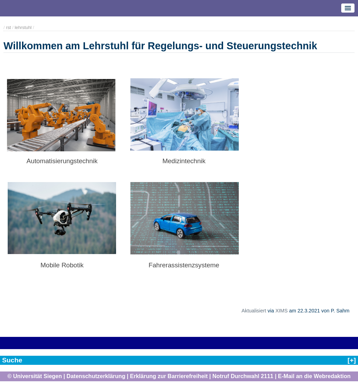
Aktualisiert (254, 310)
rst (8, 27)
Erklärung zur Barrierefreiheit (169, 376)
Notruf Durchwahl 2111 (242, 376)
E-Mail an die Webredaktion (314, 376)
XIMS (281, 310)
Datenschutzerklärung (95, 376)
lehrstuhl (23, 27)
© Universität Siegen (34, 376)
